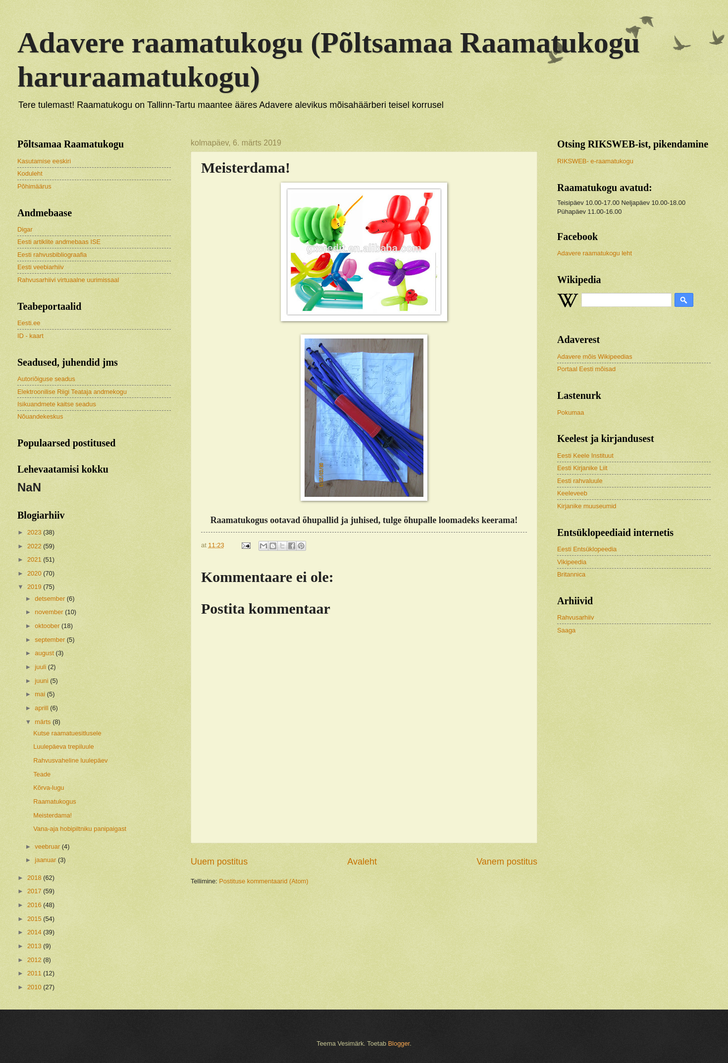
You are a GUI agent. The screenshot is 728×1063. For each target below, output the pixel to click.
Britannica (571, 574)
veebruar (48, 846)
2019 (35, 586)
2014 (35, 932)
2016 (35, 905)
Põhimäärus (34, 186)
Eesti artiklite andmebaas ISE (59, 241)
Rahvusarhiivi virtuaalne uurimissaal (68, 280)
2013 (35, 946)
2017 (35, 891)
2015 (35, 918)
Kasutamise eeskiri (44, 161)
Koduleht (30, 173)
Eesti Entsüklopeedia (587, 549)
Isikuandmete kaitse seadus (56, 404)
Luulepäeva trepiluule (63, 746)
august (45, 653)
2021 (35, 559)
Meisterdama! (52, 815)
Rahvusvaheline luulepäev (70, 760)
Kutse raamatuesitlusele (67, 733)
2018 (35, 877)
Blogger (399, 1043)
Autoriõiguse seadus (46, 379)
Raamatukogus (54, 801)
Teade (42, 774)
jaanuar (46, 860)
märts (43, 721)
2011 (35, 973)
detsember (50, 598)
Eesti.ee (29, 323)
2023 (35, 532)
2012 (35, 960)
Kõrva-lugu (48, 787)
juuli (41, 667)
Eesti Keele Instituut (585, 455)
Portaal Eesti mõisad (586, 369)
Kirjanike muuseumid (587, 506)
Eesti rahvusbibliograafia (52, 254)
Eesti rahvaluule (580, 480)
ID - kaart (30, 335)
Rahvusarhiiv (575, 617)
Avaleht (362, 862)
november (50, 612)
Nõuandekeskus (40, 416)
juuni (42, 680)
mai (41, 694)
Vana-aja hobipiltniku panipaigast (79, 828)
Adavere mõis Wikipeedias (594, 356)
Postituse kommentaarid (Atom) (263, 881)
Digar (25, 229)
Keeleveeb (572, 493)
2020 (35, 573)
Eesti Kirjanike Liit (582, 468)
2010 (35, 987)
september (50, 639)
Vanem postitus (506, 862)
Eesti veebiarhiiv (40, 267)
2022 (35, 546)
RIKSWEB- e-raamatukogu (595, 161)
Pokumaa (570, 412)
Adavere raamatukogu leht (594, 253)
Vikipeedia (571, 562)
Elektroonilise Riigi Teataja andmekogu (72, 391)
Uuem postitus (219, 862)
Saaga (566, 630)
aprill (42, 708)
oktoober (48, 625)
